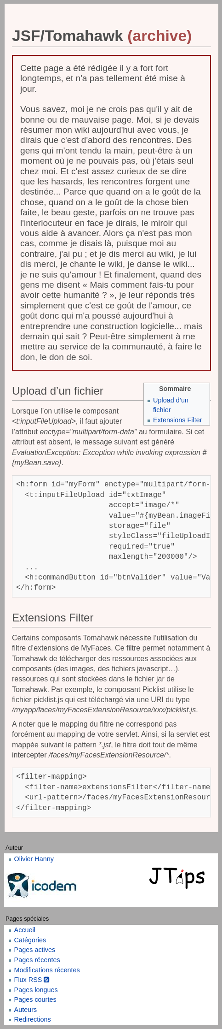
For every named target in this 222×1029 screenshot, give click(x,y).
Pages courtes (35, 999)
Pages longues (36, 990)
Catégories (30, 940)
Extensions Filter (177, 420)
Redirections (32, 1019)
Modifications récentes (47, 970)
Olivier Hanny (34, 859)
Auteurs (25, 1009)
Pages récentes (37, 960)
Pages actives (35, 949)
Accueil (24, 930)
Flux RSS (32, 979)
